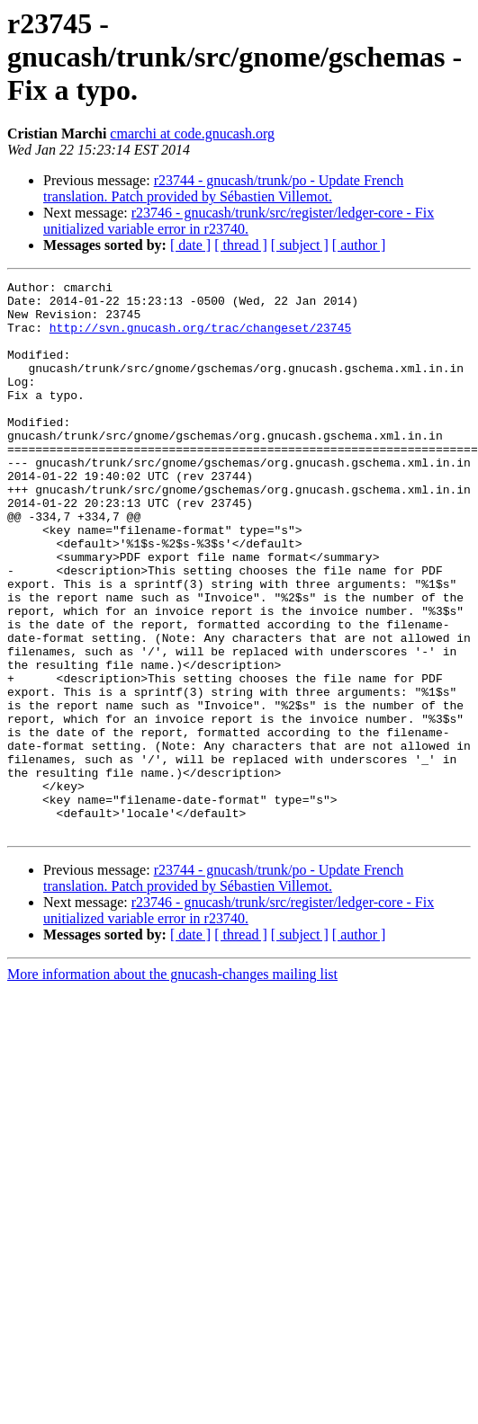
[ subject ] (300, 245)
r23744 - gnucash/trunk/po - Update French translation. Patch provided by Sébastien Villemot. (223, 188)
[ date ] (190, 245)
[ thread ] (240, 245)
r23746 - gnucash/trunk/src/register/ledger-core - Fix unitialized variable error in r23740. (238, 220)
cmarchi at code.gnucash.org (192, 133)
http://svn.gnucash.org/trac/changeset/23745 (200, 338)
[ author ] (359, 245)
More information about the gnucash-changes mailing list (172, 1084)
